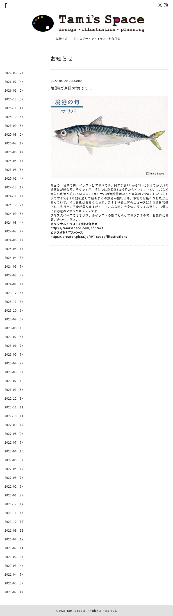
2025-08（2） (15, 134)
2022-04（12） (16, 469)
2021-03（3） (15, 583)
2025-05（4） (15, 152)
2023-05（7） (15, 354)
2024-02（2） (15, 275)
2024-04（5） (15, 257)
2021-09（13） (16, 530)
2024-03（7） (15, 266)
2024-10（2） (15, 205)
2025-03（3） (15, 169)
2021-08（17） (16, 539)
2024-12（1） (15, 187)
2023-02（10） (16, 381)
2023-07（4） (15, 337)
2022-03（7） (15, 477)
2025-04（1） (15, 161)
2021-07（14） (16, 548)
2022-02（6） (15, 486)
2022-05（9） (15, 460)
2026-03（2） (15, 73)
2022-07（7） (15, 442)
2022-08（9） (15, 433)
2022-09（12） (16, 425)
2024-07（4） (15, 231)
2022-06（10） (16, 451)
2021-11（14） (16, 513)
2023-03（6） (15, 372)
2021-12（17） (16, 504)
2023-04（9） (15, 363)
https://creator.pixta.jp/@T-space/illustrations (88, 236)
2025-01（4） (15, 178)
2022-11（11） (16, 407)
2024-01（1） (15, 284)
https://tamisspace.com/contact (76, 228)
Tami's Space (76, 611)
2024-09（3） (15, 213)
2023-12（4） (15, 293)
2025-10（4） (15, 117)
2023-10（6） (15, 310)
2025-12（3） (15, 99)
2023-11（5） (15, 301)
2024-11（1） (15, 196)
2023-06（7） (15, 345)
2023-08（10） (16, 328)
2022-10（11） (16, 416)
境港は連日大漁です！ (71, 88)
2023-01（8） (15, 389)
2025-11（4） (15, 108)
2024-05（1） (15, 249)
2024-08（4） (15, 222)
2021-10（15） (16, 521)
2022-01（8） (15, 495)
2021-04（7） (15, 574)
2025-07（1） (15, 143)
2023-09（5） (15, 319)
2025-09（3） (15, 125)
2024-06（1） (15, 240)
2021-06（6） (15, 557)
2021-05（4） (15, 565)
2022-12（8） (15, 398)
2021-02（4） (15, 592)
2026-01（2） (15, 90)
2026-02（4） (15, 81)
